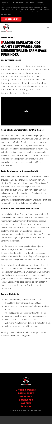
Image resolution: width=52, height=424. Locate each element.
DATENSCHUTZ (26, 393)
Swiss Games (8, 37)
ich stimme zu (11, 19)
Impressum (26, 396)
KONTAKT (26, 403)
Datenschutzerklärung (30, 7)
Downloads (26, 400)
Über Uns (26, 406)
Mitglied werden (26, 390)
